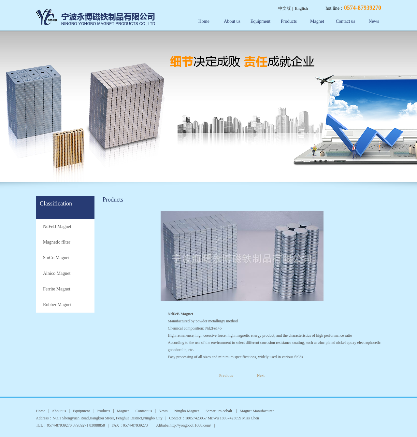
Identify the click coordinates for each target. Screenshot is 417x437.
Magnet (317, 21)
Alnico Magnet (56, 273)
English (301, 8)
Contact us (345, 21)
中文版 (284, 8)
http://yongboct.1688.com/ (190, 425)
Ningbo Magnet (186, 411)
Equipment (260, 21)
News (374, 21)
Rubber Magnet (57, 304)
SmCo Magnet (56, 257)
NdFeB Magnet (57, 226)
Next (261, 375)
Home (203, 21)
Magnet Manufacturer (257, 411)
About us (232, 21)
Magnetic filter (56, 242)
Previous (230, 375)
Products (289, 21)
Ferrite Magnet (56, 289)
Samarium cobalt (219, 411)
